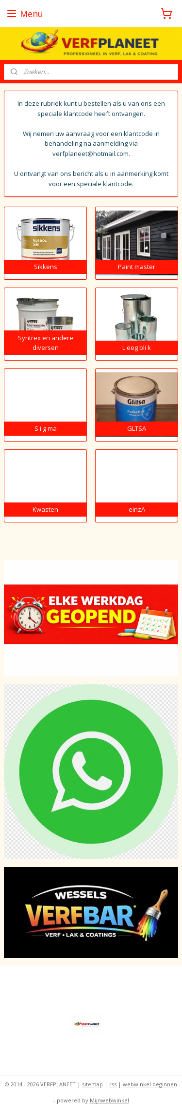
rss (112, 1084)
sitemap (92, 1084)
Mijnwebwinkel (109, 1100)
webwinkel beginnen (150, 1084)
